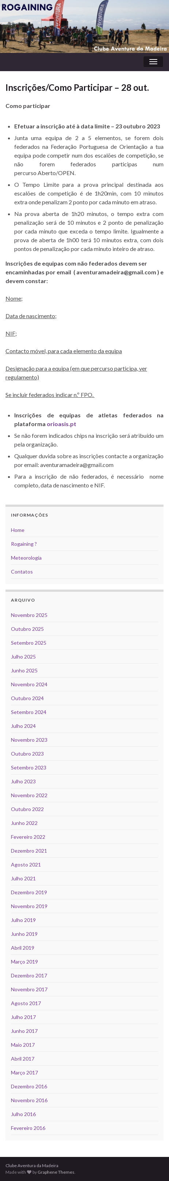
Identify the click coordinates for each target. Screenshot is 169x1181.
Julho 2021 (23, 878)
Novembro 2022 (29, 795)
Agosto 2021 (26, 864)
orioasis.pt (61, 423)
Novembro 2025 (29, 615)
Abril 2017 (22, 1058)
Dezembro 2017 (29, 975)
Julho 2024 (23, 726)
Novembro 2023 (29, 740)
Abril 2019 (22, 948)
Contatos (22, 571)
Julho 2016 (23, 1114)
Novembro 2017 (29, 989)
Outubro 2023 (27, 753)
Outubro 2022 (27, 809)
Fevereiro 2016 (28, 1128)
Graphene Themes (56, 1172)
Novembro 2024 (29, 684)
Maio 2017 (23, 1045)
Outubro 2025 (27, 629)
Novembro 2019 (29, 906)
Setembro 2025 (28, 643)
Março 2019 (24, 961)
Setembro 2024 (28, 712)
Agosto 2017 (26, 1003)
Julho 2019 (23, 920)
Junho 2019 (24, 934)
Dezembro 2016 (29, 1086)
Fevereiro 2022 (28, 837)
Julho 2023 (23, 781)
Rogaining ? (24, 544)
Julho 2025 (23, 656)
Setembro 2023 (28, 767)
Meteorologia (26, 558)
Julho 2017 (23, 1017)
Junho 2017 (24, 1031)
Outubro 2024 (27, 698)
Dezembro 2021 (29, 851)
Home (17, 530)
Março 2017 (24, 1072)
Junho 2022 (24, 823)
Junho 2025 (24, 670)
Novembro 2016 (29, 1100)
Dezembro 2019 (29, 892)
